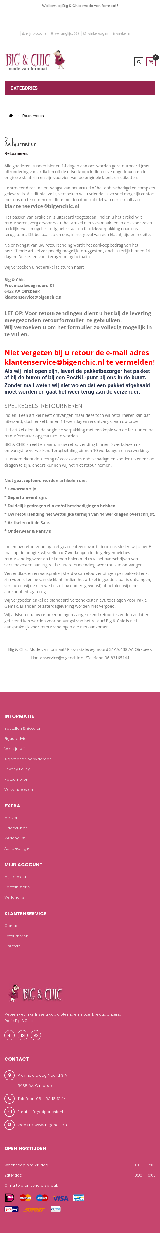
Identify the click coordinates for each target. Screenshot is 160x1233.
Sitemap (12, 946)
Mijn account (16, 877)
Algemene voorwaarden (28, 759)
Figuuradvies (16, 738)
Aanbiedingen (17, 848)
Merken (11, 818)
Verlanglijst (14, 838)
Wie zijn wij (14, 749)
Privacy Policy (17, 769)
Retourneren (33, 115)
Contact (12, 926)
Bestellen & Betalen (22, 728)
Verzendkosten (18, 789)
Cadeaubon (16, 828)
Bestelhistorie (17, 887)
